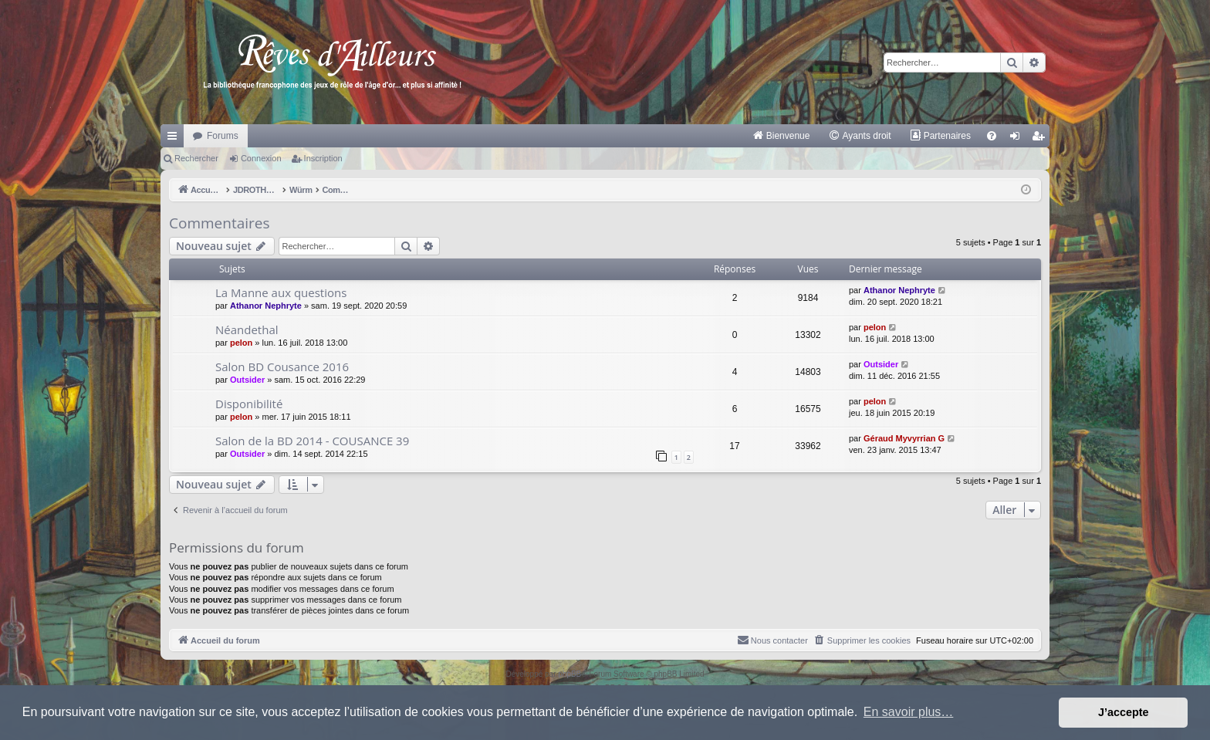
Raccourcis (175, 138)
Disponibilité (248, 403)
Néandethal (247, 329)
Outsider (247, 379)
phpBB (569, 674)
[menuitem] (781, 135)
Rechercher (196, 158)
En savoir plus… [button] (909, 711)
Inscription (323, 158)
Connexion (261, 158)
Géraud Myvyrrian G (904, 438)
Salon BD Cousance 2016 (282, 366)
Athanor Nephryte (266, 305)
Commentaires (219, 223)
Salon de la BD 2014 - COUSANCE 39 (312, 440)
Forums (222, 135)
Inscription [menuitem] (1041, 138)
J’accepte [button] (1123, 712)
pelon (241, 342)
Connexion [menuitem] (1018, 138)
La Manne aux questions (280, 292)
